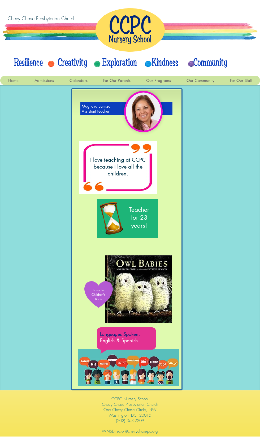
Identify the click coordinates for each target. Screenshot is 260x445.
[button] (78, 80)
